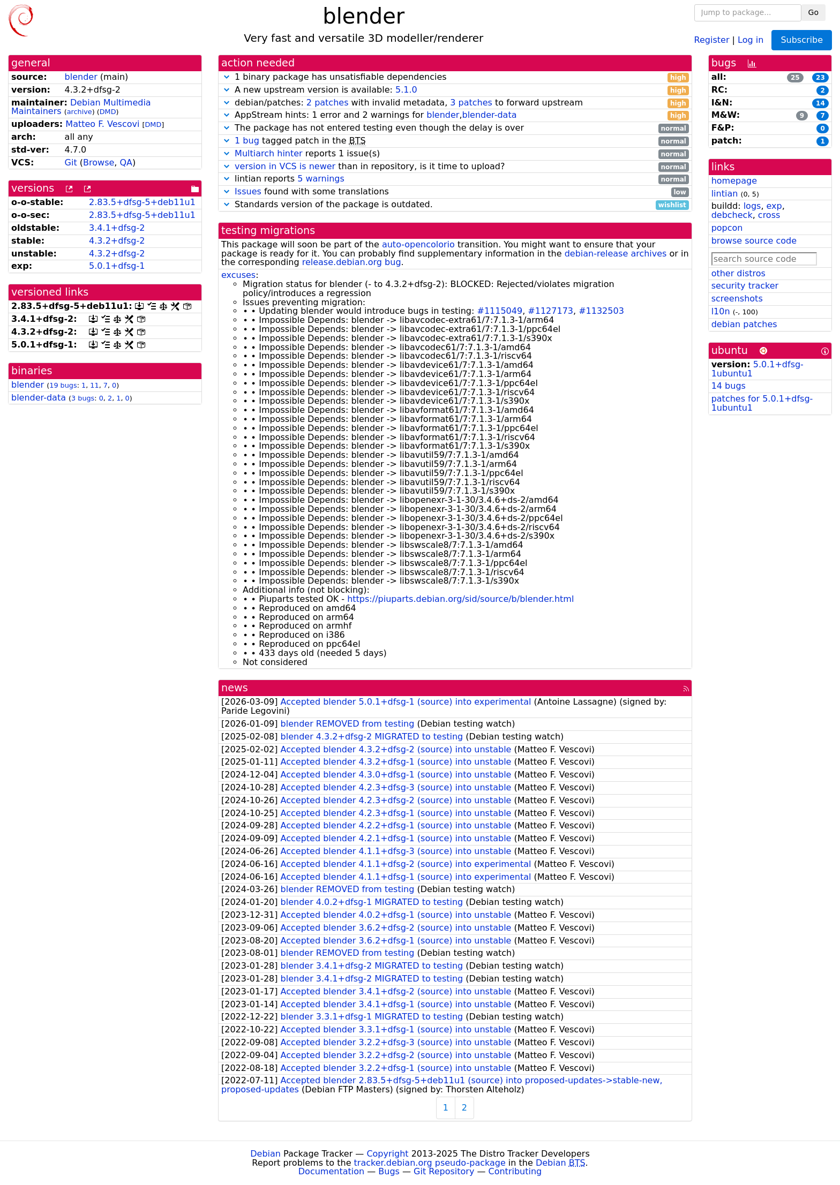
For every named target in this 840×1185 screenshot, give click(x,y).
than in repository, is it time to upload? (455, 166)
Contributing (515, 1171)
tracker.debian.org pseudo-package (430, 1163)
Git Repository (444, 1171)
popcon (727, 228)
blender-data (38, 398)
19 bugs (63, 385)
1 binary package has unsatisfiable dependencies (455, 77)
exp (774, 206)
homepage (734, 181)
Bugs (389, 1171)
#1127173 (550, 311)
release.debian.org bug (351, 262)
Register (712, 39)
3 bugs (82, 398)
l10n (720, 311)
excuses (238, 275)
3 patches (471, 102)
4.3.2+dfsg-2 (117, 241)
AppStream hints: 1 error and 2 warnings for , (455, 115)
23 (820, 77)
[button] (226, 77)
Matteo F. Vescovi (102, 124)
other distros (738, 273)
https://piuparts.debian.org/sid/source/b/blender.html (460, 599)
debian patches (744, 324)
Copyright (387, 1154)
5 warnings (320, 178)
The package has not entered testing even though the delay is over (455, 128)
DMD (108, 112)
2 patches (327, 102)
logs (752, 206)
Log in (750, 39)
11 (94, 385)
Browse (98, 162)
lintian (724, 193)
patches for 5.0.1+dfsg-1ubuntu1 (762, 403)
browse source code (754, 241)
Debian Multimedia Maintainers (81, 107)
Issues (248, 191)
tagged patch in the (455, 141)
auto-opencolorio (418, 244)
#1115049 (499, 311)
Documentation (331, 1171)
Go (813, 12)
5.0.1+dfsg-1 (117, 266)
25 (795, 77)
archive (79, 112)
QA (125, 162)
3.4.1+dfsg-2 (117, 228)
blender (81, 77)
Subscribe (802, 40)
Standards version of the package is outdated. (455, 204)
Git (71, 162)
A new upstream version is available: (455, 90)
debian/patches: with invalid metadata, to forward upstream (455, 103)
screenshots (737, 298)
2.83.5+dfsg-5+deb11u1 (142, 202)
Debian (265, 1154)
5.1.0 (406, 90)
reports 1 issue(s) (455, 153)
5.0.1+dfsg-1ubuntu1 (757, 369)
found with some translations (455, 192)
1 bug (247, 140)
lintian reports (455, 179)
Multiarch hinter (269, 153)
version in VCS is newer (285, 166)
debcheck (732, 215)
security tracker (745, 286)
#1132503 (601, 311)
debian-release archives (616, 253)
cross (769, 215)
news (234, 688)
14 (820, 103)
